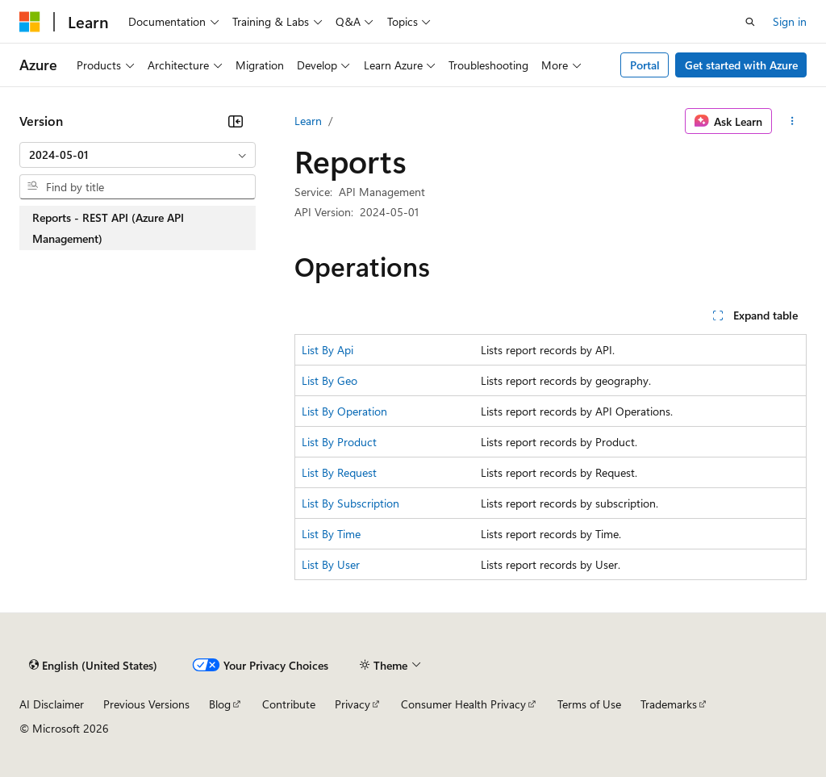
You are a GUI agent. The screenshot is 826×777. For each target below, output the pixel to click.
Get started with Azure (741, 65)
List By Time (331, 533)
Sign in (790, 21)
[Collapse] (235, 121)
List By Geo (329, 380)
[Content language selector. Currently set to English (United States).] (93, 665)
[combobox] (137, 155)
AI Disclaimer (51, 704)
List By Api (327, 349)
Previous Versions (146, 704)
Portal (645, 65)
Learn (308, 120)
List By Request (339, 472)
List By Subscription (350, 503)
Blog (220, 704)
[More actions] (792, 121)
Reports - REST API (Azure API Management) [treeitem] (108, 228)
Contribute (288, 704)
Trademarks (668, 704)
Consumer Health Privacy (463, 704)
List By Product (339, 441)
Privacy (352, 704)
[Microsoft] (29, 21)
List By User (331, 564)
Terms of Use (589, 704)
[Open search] (750, 21)
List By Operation (344, 411)
